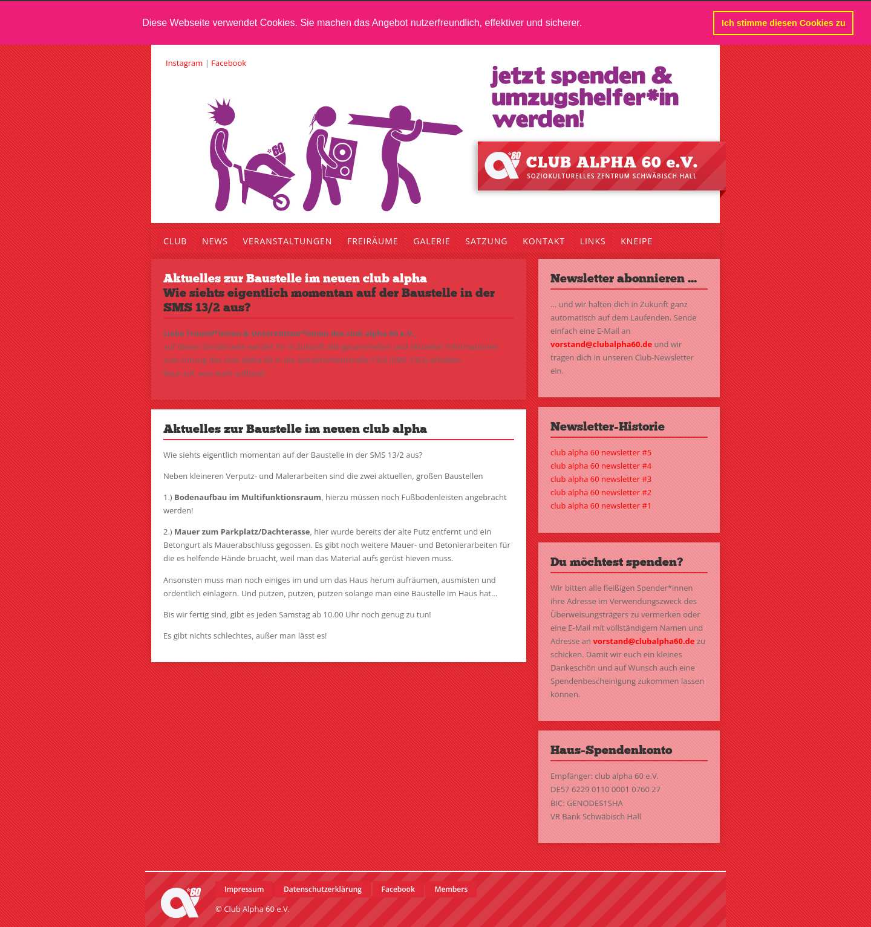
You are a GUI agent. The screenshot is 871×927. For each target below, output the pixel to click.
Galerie (431, 240)
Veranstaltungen (288, 240)
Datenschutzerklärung (323, 888)
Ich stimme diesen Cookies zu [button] (784, 23)
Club (175, 240)
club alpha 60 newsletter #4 (600, 465)
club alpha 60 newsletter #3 (600, 478)
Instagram (184, 62)
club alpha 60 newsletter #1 (600, 505)
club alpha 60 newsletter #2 (600, 492)
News (215, 240)
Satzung (486, 240)
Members (451, 888)
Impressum (244, 888)
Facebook (228, 62)
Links (593, 240)
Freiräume (373, 240)
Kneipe (637, 240)
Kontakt (544, 240)
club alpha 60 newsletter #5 (600, 452)
